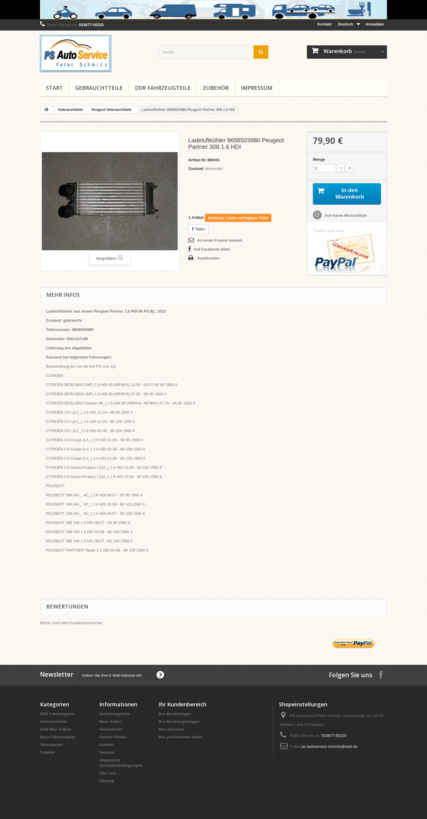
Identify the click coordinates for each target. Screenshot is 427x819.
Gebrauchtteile (99, 87)
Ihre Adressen (171, 730)
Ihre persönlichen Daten (181, 737)
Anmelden (374, 24)
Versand (106, 753)
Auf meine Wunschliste (345, 216)
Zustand (195, 168)
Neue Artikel (110, 722)
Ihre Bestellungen (175, 714)
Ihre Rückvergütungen (179, 722)
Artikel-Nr (197, 160)
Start (54, 87)
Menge (319, 159)
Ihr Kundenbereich (182, 704)
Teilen (198, 229)
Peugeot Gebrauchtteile (112, 110)
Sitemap (106, 781)
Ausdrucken (208, 258)
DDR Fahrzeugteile (163, 87)
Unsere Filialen (113, 737)
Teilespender (51, 745)
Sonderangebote (114, 714)
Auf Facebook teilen (212, 249)
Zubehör (216, 87)
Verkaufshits (110, 730)
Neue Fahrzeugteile (57, 737)
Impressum (257, 87)
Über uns (107, 774)
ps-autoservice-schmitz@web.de (329, 747)
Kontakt (324, 24)
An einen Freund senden (219, 240)
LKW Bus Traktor (55, 730)
